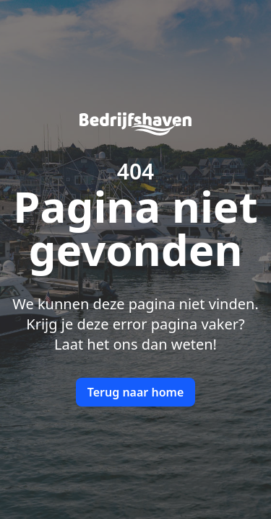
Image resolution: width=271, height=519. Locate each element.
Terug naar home (135, 392)
